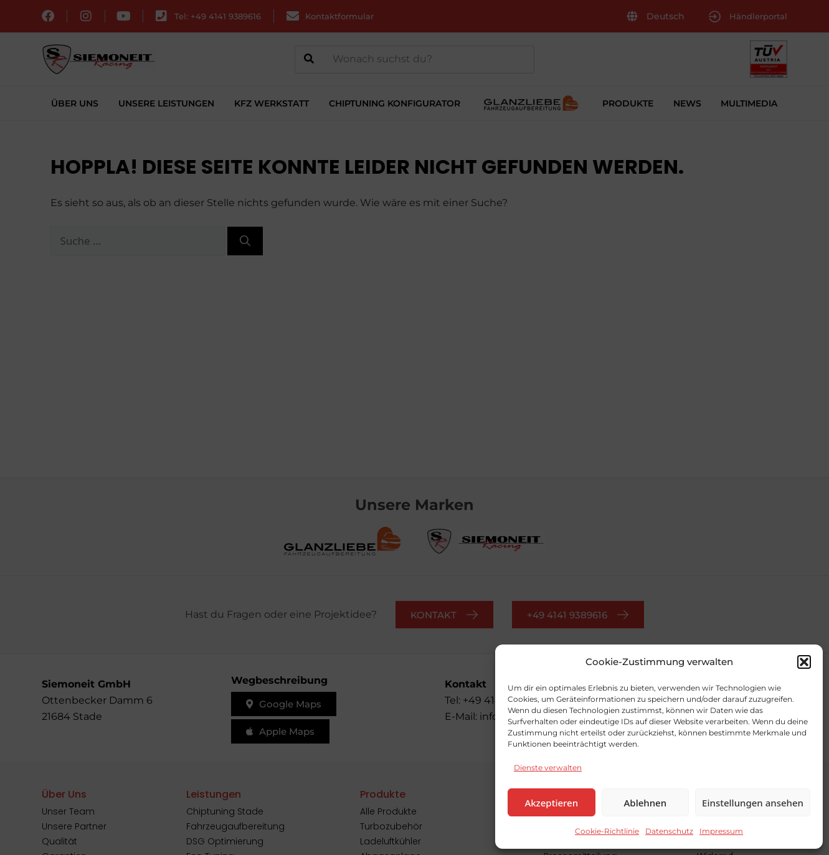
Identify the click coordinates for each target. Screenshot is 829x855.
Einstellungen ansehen (752, 802)
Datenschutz (669, 831)
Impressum (721, 831)
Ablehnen (645, 802)
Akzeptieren (551, 802)
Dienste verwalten (548, 767)
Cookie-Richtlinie (607, 831)
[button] (804, 662)
